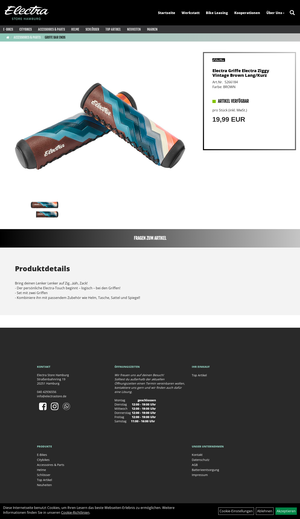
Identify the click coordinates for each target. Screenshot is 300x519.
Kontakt (197, 455)
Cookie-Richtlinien (75, 512)
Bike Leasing (217, 12)
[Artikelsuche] (292, 12)
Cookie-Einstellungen (236, 511)
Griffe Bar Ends (55, 37)
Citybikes (25, 29)
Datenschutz (200, 460)
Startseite (166, 12)
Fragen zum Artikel (150, 238)
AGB (195, 465)
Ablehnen (264, 511)
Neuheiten (134, 29)
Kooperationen (247, 12)
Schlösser (92, 29)
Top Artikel (113, 29)
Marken (152, 29)
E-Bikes (8, 29)
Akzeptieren (286, 511)
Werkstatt (191, 12)
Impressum (200, 475)
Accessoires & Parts (51, 29)
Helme (75, 29)
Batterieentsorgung (205, 470)
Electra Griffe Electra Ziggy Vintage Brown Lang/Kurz (240, 73)
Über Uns (275, 12)
